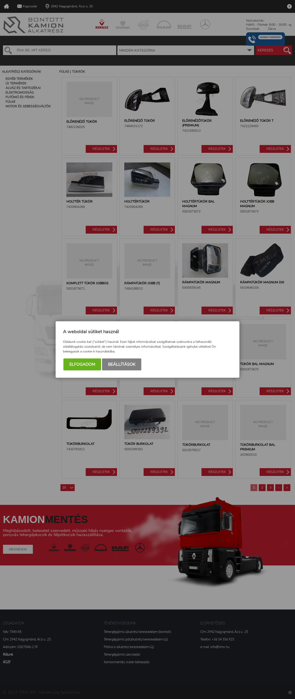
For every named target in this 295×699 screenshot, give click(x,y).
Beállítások (121, 364)
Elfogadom (82, 364)
